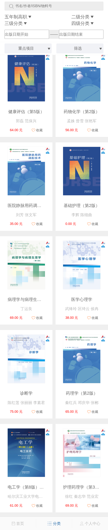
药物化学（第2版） (82, 111)
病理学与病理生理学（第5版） (36, 299)
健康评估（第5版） (26, 111)
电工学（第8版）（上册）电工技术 (40, 487)
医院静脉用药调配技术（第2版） (38, 205)
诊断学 (26, 393)
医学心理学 (81, 299)
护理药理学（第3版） (83, 487)
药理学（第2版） (82, 393)
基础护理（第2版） (82, 205)
